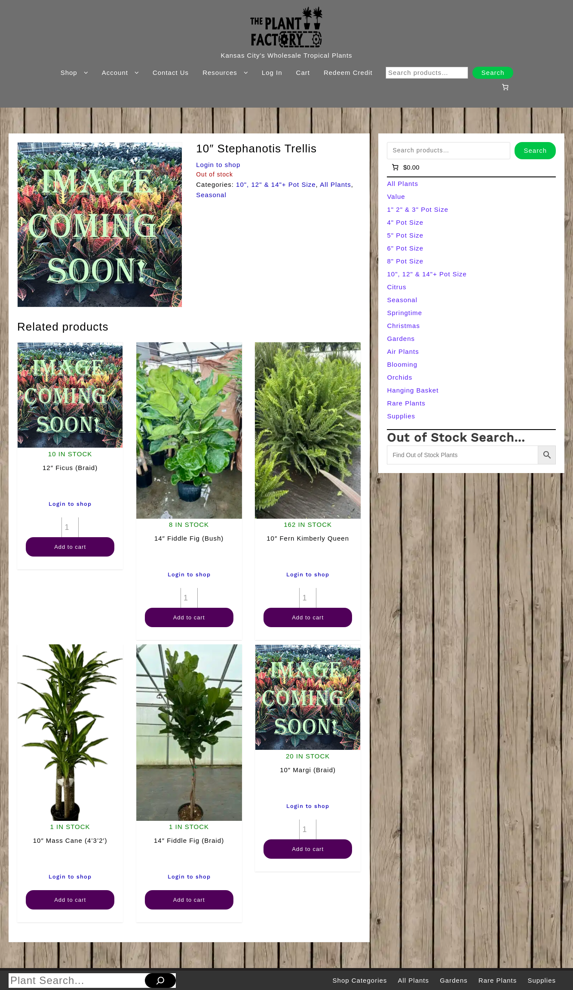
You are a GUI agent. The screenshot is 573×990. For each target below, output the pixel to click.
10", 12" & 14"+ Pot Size (276, 184)
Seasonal (211, 194)
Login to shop (218, 164)
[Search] (160, 980)
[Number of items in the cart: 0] (505, 87)
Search (493, 72)
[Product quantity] (70, 527)
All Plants (335, 184)
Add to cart (70, 547)
